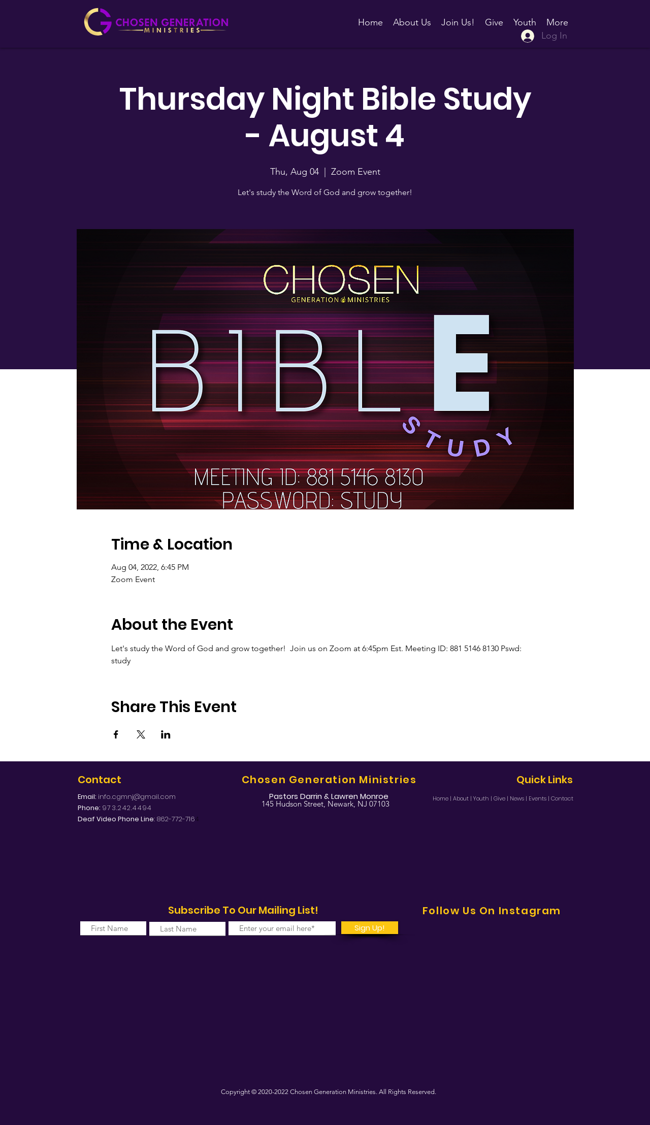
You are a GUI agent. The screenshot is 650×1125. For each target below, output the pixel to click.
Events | (540, 798)
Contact (562, 798)
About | (463, 798)
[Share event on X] (141, 734)
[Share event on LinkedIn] (166, 734)
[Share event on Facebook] (116, 734)
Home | (443, 798)
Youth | (483, 798)
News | (519, 798)
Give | (502, 798)
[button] (458, 18)
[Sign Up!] (369, 927)
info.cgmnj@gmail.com (137, 796)
